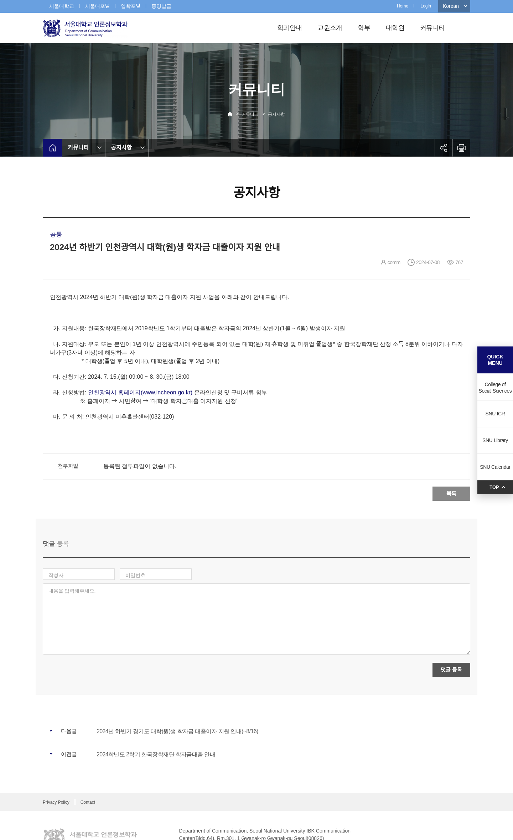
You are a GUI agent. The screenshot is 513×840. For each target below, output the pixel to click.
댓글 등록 (451, 639)
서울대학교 (61, 6)
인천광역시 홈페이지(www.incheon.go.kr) (140, 392)
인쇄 (461, 148)
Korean (451, 6)
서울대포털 (97, 6)
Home (402, 6)
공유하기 (443, 148)
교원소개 (329, 27)
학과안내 (289, 27)
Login (425, 6)
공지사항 (276, 114)
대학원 (395, 27)
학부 (364, 27)
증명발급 (161, 6)
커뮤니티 (432, 27)
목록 (451, 493)
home (52, 148)
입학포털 (130, 6)
